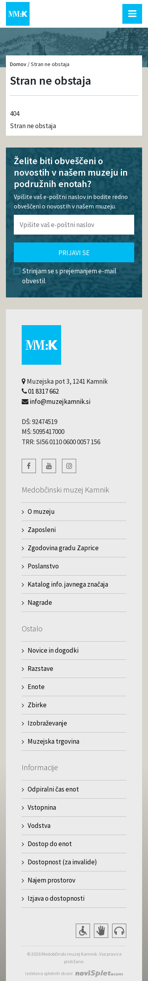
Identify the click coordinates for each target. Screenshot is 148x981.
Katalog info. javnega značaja (68, 584)
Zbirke (37, 705)
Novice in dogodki (53, 650)
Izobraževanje (47, 723)
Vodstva (39, 825)
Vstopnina (42, 807)
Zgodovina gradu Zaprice (63, 548)
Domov (18, 64)
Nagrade (40, 602)
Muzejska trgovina (53, 741)
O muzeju (41, 511)
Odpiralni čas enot (53, 789)
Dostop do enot (50, 843)
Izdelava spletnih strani (49, 973)
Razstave (40, 668)
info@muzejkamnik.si (60, 401)
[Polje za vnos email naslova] (74, 225)
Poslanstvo (43, 566)
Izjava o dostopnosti (56, 898)
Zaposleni (42, 529)
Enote (36, 686)
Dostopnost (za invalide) (62, 862)
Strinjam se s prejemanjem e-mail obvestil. (65, 276)
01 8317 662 (43, 391)
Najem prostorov (51, 880)
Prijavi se (74, 252)
